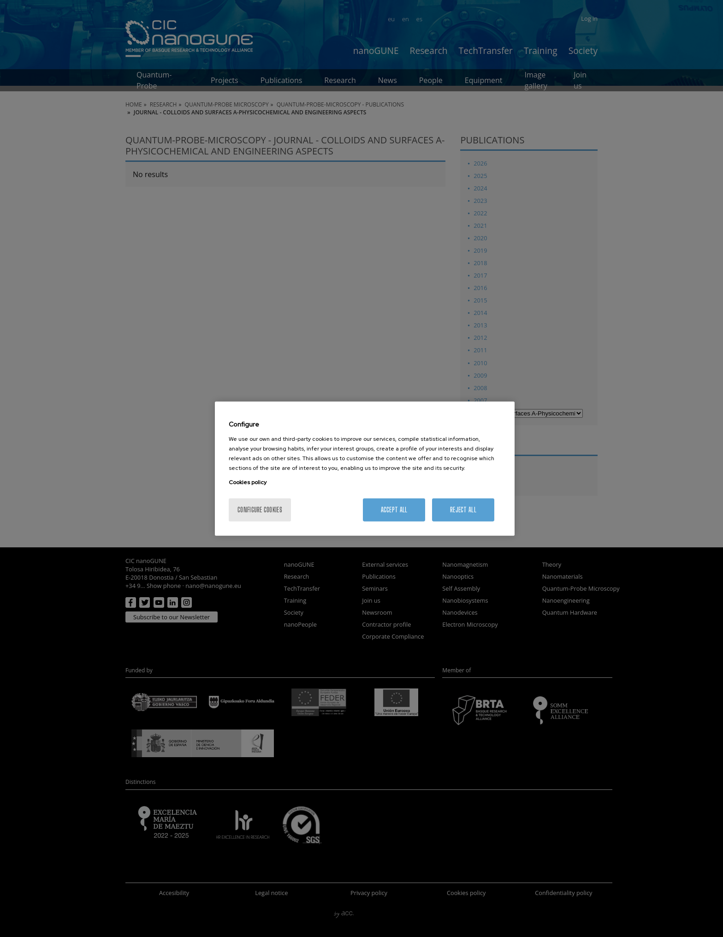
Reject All (463, 509)
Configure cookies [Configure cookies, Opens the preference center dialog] (259, 509)
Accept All (394, 509)
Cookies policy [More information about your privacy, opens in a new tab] (248, 482)
